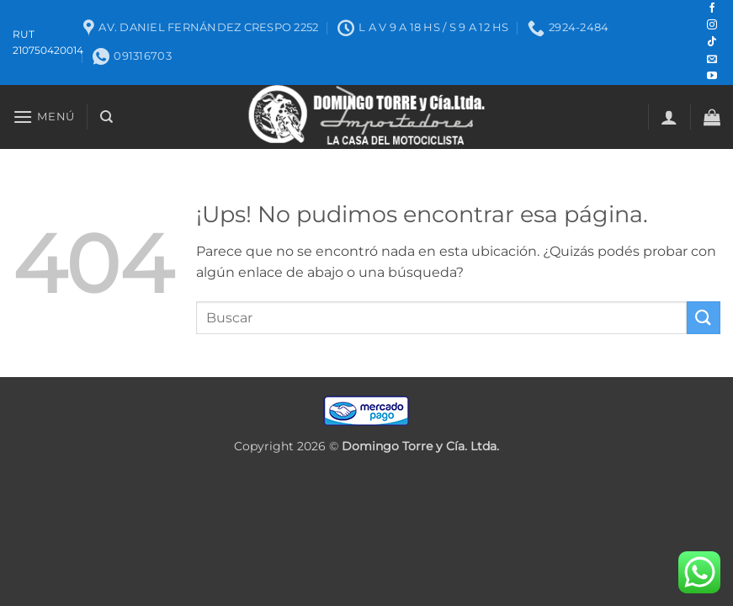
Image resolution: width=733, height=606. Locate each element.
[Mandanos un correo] (712, 60)
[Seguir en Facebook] (712, 8)
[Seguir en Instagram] (712, 25)
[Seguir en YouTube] (712, 76)
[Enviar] (703, 317)
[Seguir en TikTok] (712, 42)
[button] (44, 116)
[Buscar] (106, 117)
